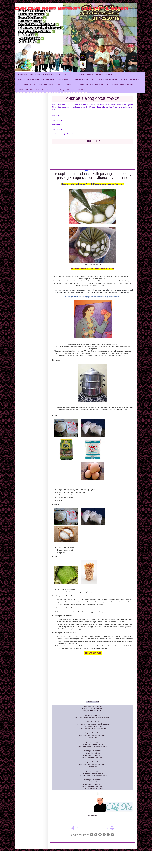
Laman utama (22, 74)
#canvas (75, 297)
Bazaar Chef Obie (79, 90)
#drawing (68, 297)
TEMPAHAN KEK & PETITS (83, 79)
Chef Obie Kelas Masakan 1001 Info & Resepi (71, 8)
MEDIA (59, 84)
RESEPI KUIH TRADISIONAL (107, 79)
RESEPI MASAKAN (24, 84)
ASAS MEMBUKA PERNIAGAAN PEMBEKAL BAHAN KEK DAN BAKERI (43, 79)
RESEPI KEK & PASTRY (130, 79)
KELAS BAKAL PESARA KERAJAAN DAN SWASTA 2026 (95, 74)
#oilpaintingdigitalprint (86, 297)
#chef (118, 297)
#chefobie (112, 297)
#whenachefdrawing (101, 297)
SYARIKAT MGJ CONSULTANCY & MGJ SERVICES (84, 84)
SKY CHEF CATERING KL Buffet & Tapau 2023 (33, 90)
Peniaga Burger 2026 (61, 90)
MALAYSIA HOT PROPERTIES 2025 (120, 84)
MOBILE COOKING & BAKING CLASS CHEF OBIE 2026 (50, 74)
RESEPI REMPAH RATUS (43, 84)
